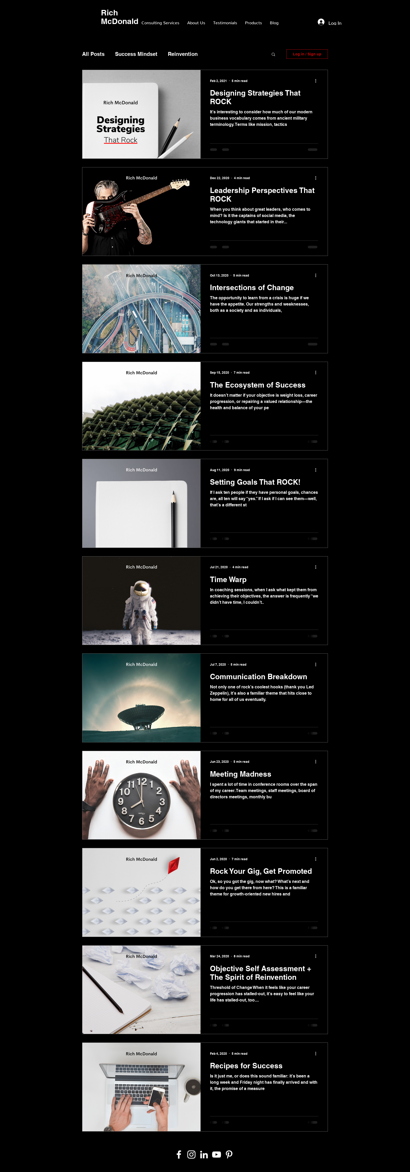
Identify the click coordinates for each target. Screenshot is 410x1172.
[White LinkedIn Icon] (203, 1154)
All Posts (93, 54)
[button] (273, 54)
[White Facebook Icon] (178, 1154)
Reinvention (183, 54)
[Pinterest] (229, 1154)
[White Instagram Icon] (191, 1154)
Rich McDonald (119, 17)
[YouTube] (216, 1154)
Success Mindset (136, 54)
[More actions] (317, 81)
